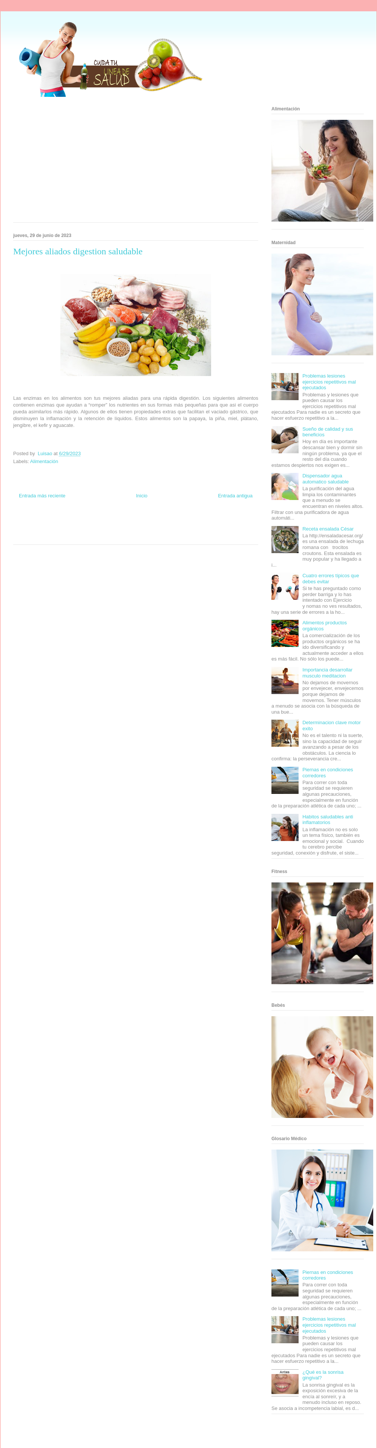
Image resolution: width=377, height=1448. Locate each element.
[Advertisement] (114, 162)
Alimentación (44, 461)
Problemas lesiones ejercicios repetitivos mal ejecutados (329, 381)
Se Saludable (72, 536)
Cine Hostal (111, 528)
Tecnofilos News (228, 522)
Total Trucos (90, 528)
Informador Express (82, 522)
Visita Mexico (96, 536)
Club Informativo (113, 522)
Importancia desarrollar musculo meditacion (327, 673)
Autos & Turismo (163, 528)
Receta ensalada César (328, 529)
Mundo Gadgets (135, 528)
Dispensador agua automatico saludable (325, 479)
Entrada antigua (235, 495)
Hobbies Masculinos (197, 522)
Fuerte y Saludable (63, 528)
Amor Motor (167, 536)
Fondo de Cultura (143, 522)
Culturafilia (147, 536)
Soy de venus (34, 528)
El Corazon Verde (123, 536)
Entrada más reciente (42, 495)
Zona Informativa (27, 522)
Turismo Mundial (47, 536)
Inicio (141, 495)
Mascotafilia (217, 528)
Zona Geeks (169, 522)
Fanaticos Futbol (192, 528)
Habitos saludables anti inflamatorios (327, 820)
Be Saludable (54, 522)
